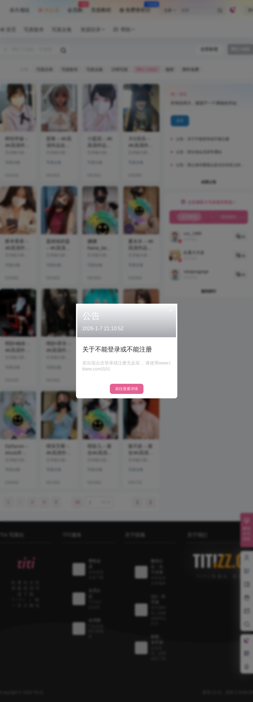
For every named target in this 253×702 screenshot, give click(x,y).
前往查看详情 (126, 389)
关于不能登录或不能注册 (117, 349)
